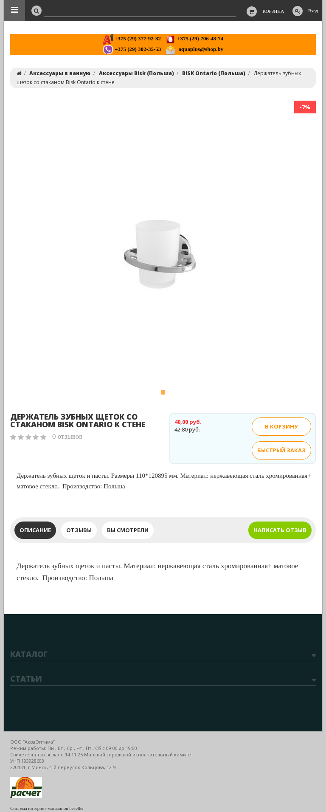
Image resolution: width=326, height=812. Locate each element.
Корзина (273, 11)
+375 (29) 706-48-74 (194, 38)
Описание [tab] (35, 530)
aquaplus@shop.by (194, 49)
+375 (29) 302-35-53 (132, 49)
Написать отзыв (279, 530)
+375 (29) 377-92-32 (132, 38)
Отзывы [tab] (79, 530)
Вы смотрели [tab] (128, 530)
